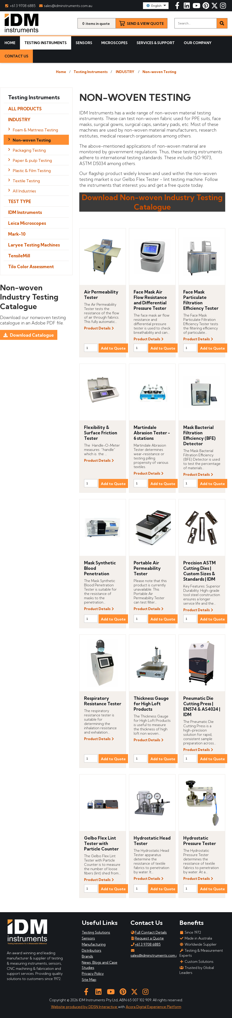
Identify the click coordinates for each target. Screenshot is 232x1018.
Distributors (91, 950)
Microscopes (114, 43)
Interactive (108, 1007)
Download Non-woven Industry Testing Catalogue (152, 202)
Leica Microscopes (27, 223)
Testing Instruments (45, 43)
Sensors (84, 43)
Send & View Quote (145, 23)
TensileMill (19, 255)
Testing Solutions (96, 932)
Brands (87, 956)
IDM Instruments (25, 212)
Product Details (97, 328)
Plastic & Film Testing (32, 170)
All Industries (24, 191)
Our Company (198, 43)
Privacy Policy (93, 973)
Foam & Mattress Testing (35, 130)
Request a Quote (147, 938)
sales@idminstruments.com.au (66, 6)
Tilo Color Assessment (31, 266)
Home (10, 43)
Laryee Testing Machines (34, 245)
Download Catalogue (32, 335)
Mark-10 (17, 234)
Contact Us (16, 56)
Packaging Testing (29, 150)
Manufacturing (94, 944)
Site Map (89, 980)
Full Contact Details (148, 932)
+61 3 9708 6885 (20, 6)
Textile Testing (26, 180)
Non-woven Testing (159, 72)
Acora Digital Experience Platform (153, 1007)
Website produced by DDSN (75, 1007)
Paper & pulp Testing (32, 160)
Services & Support (156, 43)
